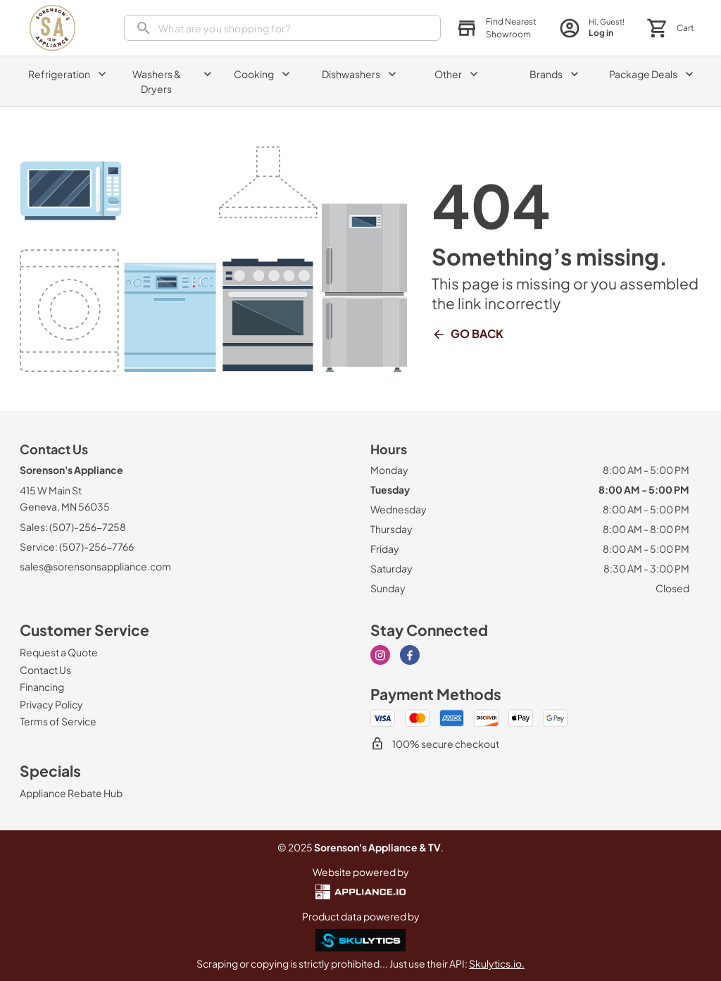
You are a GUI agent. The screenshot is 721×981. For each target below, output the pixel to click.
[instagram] (380, 655)
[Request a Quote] (59, 652)
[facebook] (410, 655)
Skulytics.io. (497, 963)
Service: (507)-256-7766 (77, 546)
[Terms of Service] (58, 721)
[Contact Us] (45, 669)
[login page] (591, 27)
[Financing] (42, 686)
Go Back (467, 334)
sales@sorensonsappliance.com (95, 566)
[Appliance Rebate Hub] (71, 793)
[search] (282, 28)
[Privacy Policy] (51, 704)
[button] (496, 28)
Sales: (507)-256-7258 (73, 526)
